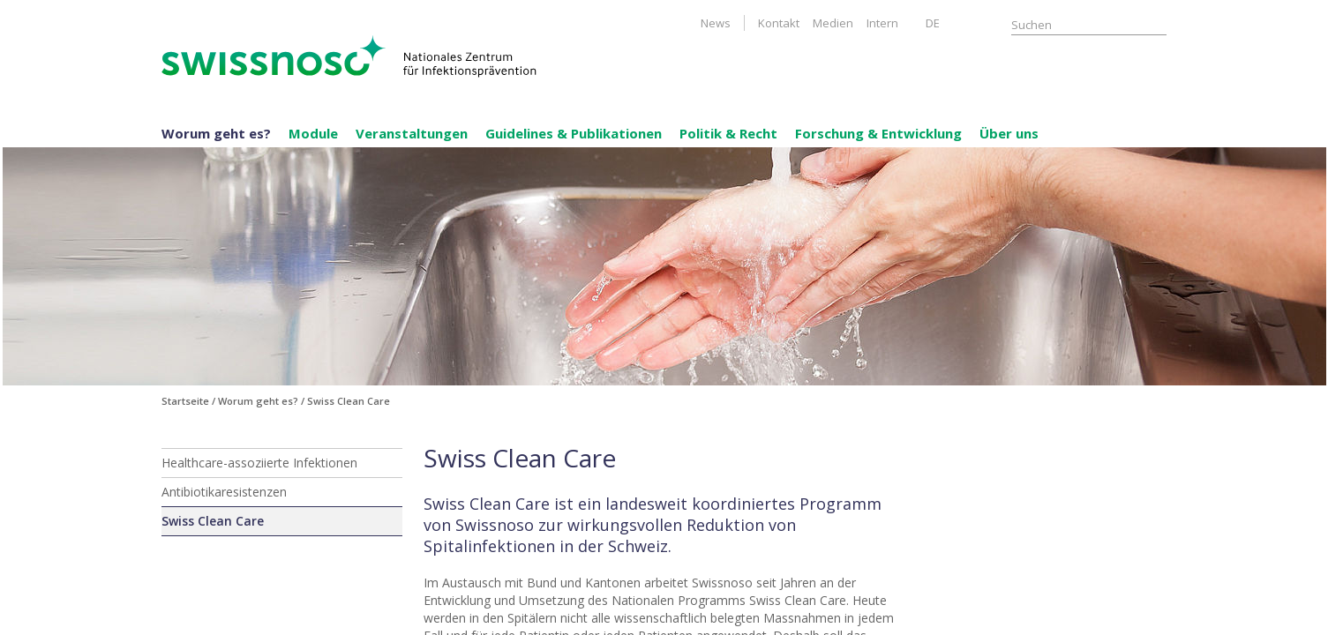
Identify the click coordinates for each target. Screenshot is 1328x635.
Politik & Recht (728, 133)
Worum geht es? (216, 133)
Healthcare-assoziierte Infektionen (259, 462)
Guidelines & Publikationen (573, 133)
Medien (833, 23)
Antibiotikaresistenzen (224, 491)
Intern (882, 23)
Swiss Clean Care (212, 520)
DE (933, 23)
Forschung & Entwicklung (878, 133)
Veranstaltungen (412, 133)
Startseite (185, 400)
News (716, 23)
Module (313, 133)
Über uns (1009, 133)
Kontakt (778, 23)
